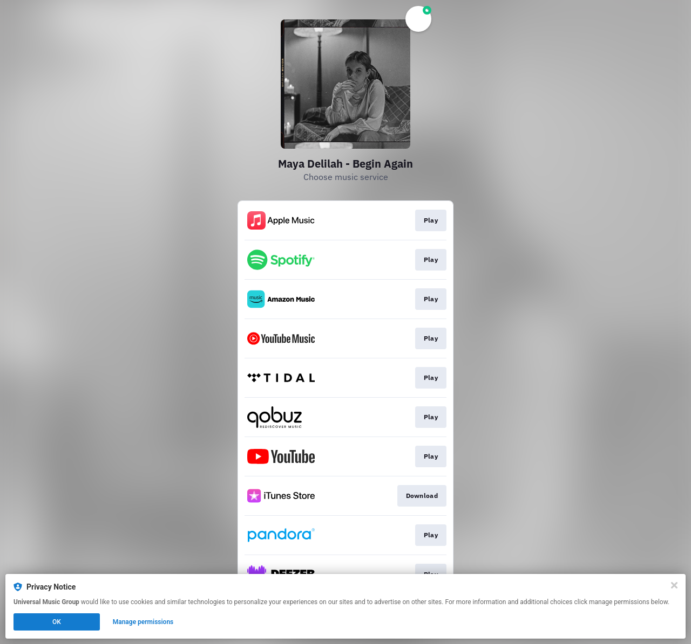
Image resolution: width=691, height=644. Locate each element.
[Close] (674, 585)
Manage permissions (143, 622)
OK (56, 622)
